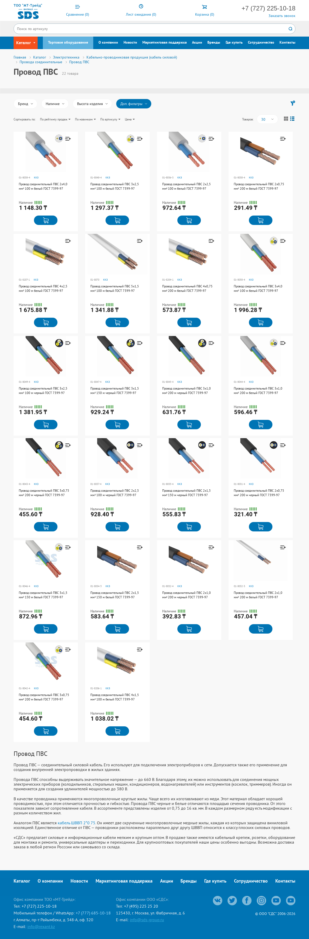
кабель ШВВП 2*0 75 (76, 822)
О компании (108, 42)
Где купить (234, 42)
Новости (130, 42)
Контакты (287, 42)
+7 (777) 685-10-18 (93, 912)
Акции (197, 42)
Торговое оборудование (68, 42)
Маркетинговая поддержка (164, 42)
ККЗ (36, 177)
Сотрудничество (261, 42)
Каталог (22, 881)
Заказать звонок (282, 15)
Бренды (213, 42)
